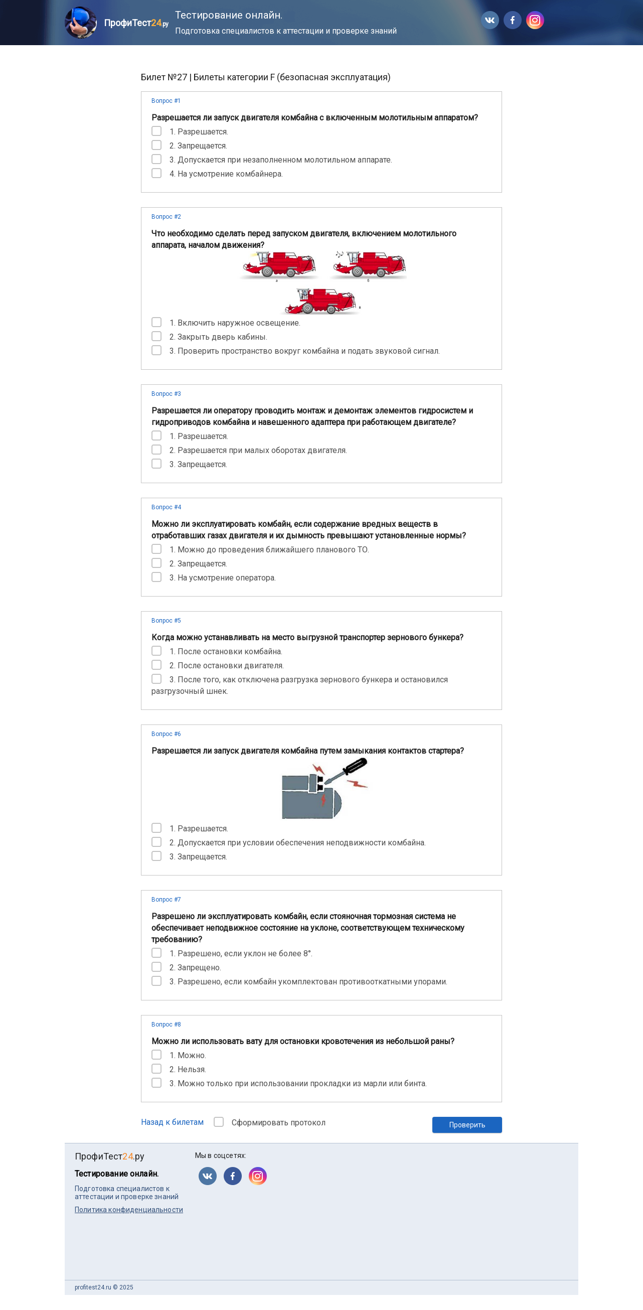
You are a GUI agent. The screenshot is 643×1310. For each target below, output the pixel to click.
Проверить (467, 1125)
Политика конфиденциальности (129, 1210)
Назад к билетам (172, 1122)
